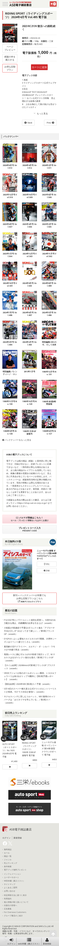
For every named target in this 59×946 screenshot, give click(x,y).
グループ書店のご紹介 (13, 915)
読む (47, 564)
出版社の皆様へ (10, 905)
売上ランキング (10, 863)
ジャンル (7, 859)
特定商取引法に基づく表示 (15, 895)
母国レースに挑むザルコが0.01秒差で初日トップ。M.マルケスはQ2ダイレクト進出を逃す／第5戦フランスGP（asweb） (29, 657)
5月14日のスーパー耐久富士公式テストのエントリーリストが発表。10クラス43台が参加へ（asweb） (30, 690)
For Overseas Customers (15, 912)
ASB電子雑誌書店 (20, 829)
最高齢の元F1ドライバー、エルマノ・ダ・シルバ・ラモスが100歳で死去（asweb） (29, 648)
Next (29, 122)
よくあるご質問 (10, 887)
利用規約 (7, 898)
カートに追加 (39, 67)
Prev (49, 122)
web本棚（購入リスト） (29, 941)
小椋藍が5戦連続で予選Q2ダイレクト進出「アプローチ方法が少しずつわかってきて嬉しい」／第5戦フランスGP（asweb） (29, 630)
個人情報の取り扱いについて (16, 902)
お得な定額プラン (9, 68)
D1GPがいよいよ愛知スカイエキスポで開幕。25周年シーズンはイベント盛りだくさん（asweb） (30, 640)
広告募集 (7, 909)
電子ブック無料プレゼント (15, 870)
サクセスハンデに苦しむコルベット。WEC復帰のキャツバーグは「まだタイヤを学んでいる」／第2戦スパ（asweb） (29, 699)
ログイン (11, 941)
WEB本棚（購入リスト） (14, 881)
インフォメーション (12, 874)
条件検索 (7, 866)
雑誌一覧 (7, 856)
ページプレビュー (9, 48)
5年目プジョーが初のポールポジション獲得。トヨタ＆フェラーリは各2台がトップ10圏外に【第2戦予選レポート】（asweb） (30, 676)
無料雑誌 (7, 849)
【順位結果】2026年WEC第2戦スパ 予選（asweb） (27, 684)
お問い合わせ (9, 891)
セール (7, 853)
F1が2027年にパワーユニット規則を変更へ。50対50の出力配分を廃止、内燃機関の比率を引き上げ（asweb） (30, 621)
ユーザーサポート (11, 877)
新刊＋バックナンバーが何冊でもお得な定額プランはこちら (29, 598)
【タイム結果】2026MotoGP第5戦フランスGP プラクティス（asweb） (29, 667)
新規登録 (47, 941)
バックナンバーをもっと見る (16, 439)
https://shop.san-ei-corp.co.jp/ (32, 503)
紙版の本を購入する (9, 58)
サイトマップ (9, 884)
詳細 (47, 570)
